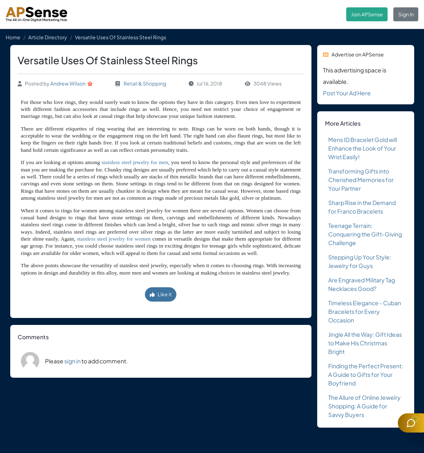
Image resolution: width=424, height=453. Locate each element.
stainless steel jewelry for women (114, 239)
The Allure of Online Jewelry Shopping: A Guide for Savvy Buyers (364, 406)
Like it (161, 294)
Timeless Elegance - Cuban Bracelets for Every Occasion (364, 311)
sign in (72, 361)
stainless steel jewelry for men (134, 162)
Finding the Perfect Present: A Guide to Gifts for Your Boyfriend (365, 374)
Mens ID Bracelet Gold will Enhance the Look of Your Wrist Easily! (362, 148)
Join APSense (367, 14)
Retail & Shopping (145, 83)
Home (13, 37)
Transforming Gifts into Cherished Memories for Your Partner (361, 179)
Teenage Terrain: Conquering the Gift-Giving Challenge (365, 234)
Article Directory (47, 37)
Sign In (406, 14)
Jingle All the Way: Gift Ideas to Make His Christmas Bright (365, 343)
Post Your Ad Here (347, 93)
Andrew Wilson (68, 83)
